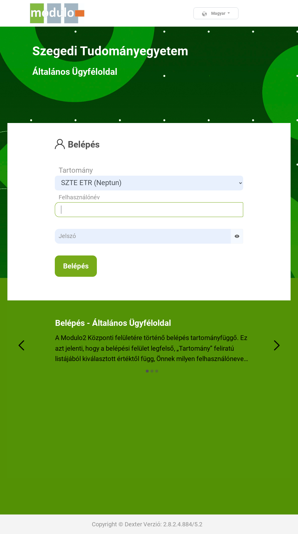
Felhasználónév (79, 197)
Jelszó (67, 236)
